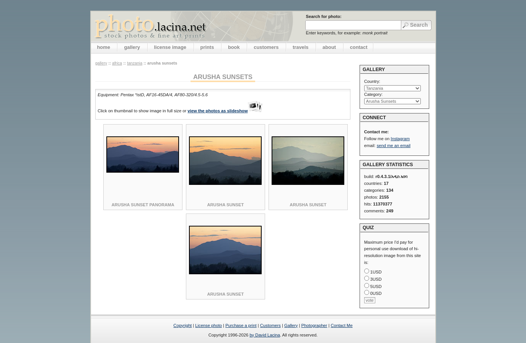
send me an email (393, 145)
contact (359, 47)
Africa (117, 63)
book (234, 47)
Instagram (400, 138)
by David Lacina (264, 335)
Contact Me (341, 325)
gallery (132, 47)
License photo (208, 325)
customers (266, 47)
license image (170, 47)
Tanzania (134, 63)
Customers (270, 325)
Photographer (314, 325)
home (103, 47)
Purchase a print (240, 325)
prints (207, 47)
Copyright (182, 325)
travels (301, 47)
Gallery (291, 325)
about (329, 47)
